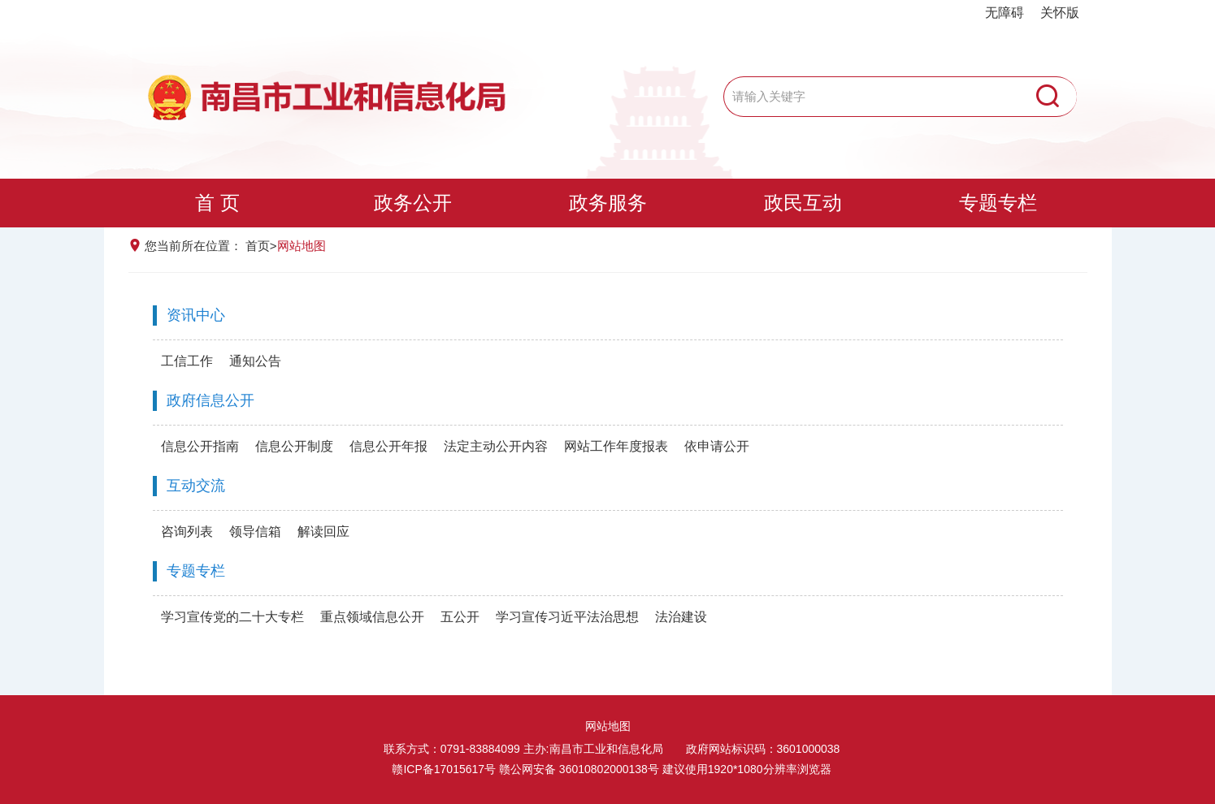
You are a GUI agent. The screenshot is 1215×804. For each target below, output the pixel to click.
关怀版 (1059, 12)
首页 (257, 246)
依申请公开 (716, 446)
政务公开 (413, 203)
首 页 (217, 203)
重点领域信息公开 (372, 617)
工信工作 (187, 361)
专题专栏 (998, 203)
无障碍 (1004, 12)
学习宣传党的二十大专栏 (232, 617)
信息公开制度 (294, 446)
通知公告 (255, 361)
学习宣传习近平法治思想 (567, 617)
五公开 (459, 617)
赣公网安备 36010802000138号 (579, 769)
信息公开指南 (200, 446)
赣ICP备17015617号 (444, 769)
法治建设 (681, 617)
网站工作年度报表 (616, 446)
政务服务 (608, 203)
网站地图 (608, 726)
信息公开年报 (388, 446)
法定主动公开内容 (496, 446)
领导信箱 (255, 531)
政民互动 (803, 203)
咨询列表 (187, 531)
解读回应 (323, 531)
